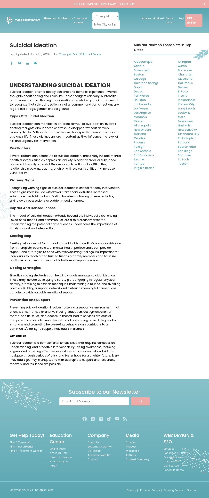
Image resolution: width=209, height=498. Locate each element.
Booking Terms (173, 490)
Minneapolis (142, 125)
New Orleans (143, 130)
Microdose (132, 451)
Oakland (140, 134)
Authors (131, 455)
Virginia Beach (144, 168)
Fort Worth (141, 96)
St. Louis (183, 159)
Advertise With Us (99, 455)
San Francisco (144, 155)
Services (169, 449)
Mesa (181, 117)
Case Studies (172, 461)
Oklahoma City (188, 134)
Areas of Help (59, 453)
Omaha (139, 138)
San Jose (184, 155)
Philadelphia (186, 138)
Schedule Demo (174, 470)
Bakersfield (142, 70)
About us (93, 442)
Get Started (171, 466)
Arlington (184, 62)
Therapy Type (59, 461)
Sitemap (192, 490)
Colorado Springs (146, 83)
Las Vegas (141, 108)
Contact (93, 459)
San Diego (185, 151)
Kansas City (186, 104)
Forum (54, 466)
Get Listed (94, 451)
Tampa (139, 164)
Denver (183, 87)
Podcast (159, 18)
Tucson (183, 164)
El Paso (183, 91)
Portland (184, 142)
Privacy (131, 490)
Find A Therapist (20, 442)
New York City (187, 130)
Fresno (182, 96)
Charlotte (185, 74)
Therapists (50, 18)
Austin (182, 66)
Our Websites (172, 457)
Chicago (140, 79)
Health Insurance (61, 457)
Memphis (140, 117)
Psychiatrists (65, 18)
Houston (140, 100)
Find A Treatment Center (26, 451)
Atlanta (139, 66)
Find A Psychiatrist (21, 446)
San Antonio (142, 151)
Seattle (139, 159)
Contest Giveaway (137, 459)
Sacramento (187, 147)
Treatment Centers (80, 20)
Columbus (185, 83)
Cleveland (185, 79)
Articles (147, 18)
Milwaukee (185, 121)
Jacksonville (142, 104)
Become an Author (100, 446)
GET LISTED (191, 20)
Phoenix (139, 142)
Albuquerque (143, 62)
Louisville (184, 113)
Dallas (138, 87)
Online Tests (169, 20)
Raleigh (139, 147)
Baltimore (185, 70)
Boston (139, 74)
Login (182, 18)
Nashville (184, 125)
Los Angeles (142, 113)
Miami (138, 121)
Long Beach (186, 108)
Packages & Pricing (176, 453)
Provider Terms (150, 490)
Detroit (139, 91)
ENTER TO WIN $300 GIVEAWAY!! (104, 4)
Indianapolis (186, 100)
